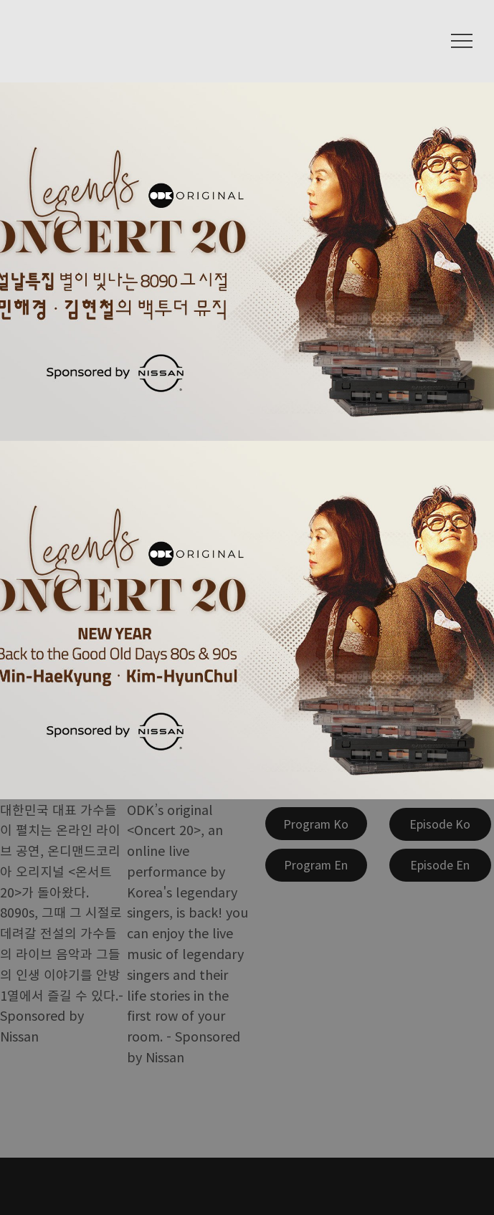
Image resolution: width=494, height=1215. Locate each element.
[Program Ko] (316, 823)
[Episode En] (440, 865)
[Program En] (316, 865)
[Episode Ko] (440, 824)
